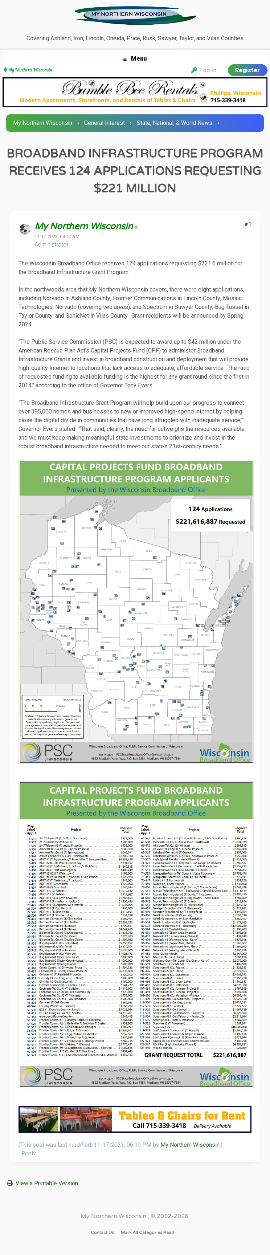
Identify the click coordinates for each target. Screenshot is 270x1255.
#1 (247, 224)
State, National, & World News (174, 122)
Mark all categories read (147, 1232)
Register (247, 70)
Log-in (203, 70)
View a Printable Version (47, 1183)
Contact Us (102, 1232)
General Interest (104, 122)
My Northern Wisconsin (42, 122)
